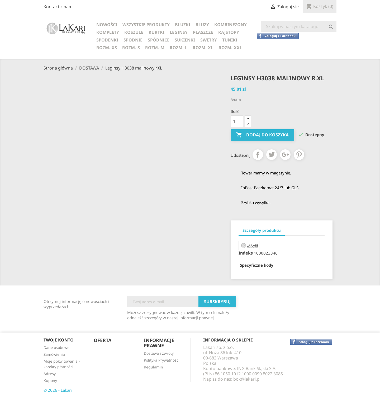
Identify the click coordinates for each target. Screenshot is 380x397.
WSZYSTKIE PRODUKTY (146, 24)
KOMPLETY (107, 32)
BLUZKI (182, 24)
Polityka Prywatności (161, 360)
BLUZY (202, 24)
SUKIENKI (185, 40)
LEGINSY (179, 32)
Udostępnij (258, 154)
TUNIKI (229, 40)
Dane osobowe (56, 347)
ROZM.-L (178, 47)
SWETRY (208, 40)
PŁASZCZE (203, 32)
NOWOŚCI (106, 24)
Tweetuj (271, 154)
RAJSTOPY (228, 32)
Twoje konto (59, 340)
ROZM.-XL (203, 47)
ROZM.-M (154, 47)
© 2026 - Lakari (58, 390)
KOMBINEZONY (230, 24)
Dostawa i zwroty (159, 353)
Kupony (50, 380)
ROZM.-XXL (230, 47)
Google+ (285, 154)
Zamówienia (54, 354)
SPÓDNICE (158, 40)
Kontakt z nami (59, 7)
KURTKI (156, 32)
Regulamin (153, 367)
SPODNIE (133, 40)
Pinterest (299, 154)
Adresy (50, 373)
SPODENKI (107, 40)
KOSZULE (133, 32)
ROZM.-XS (106, 47)
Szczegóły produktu (262, 230)
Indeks (246, 253)
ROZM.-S (131, 47)
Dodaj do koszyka (262, 135)
